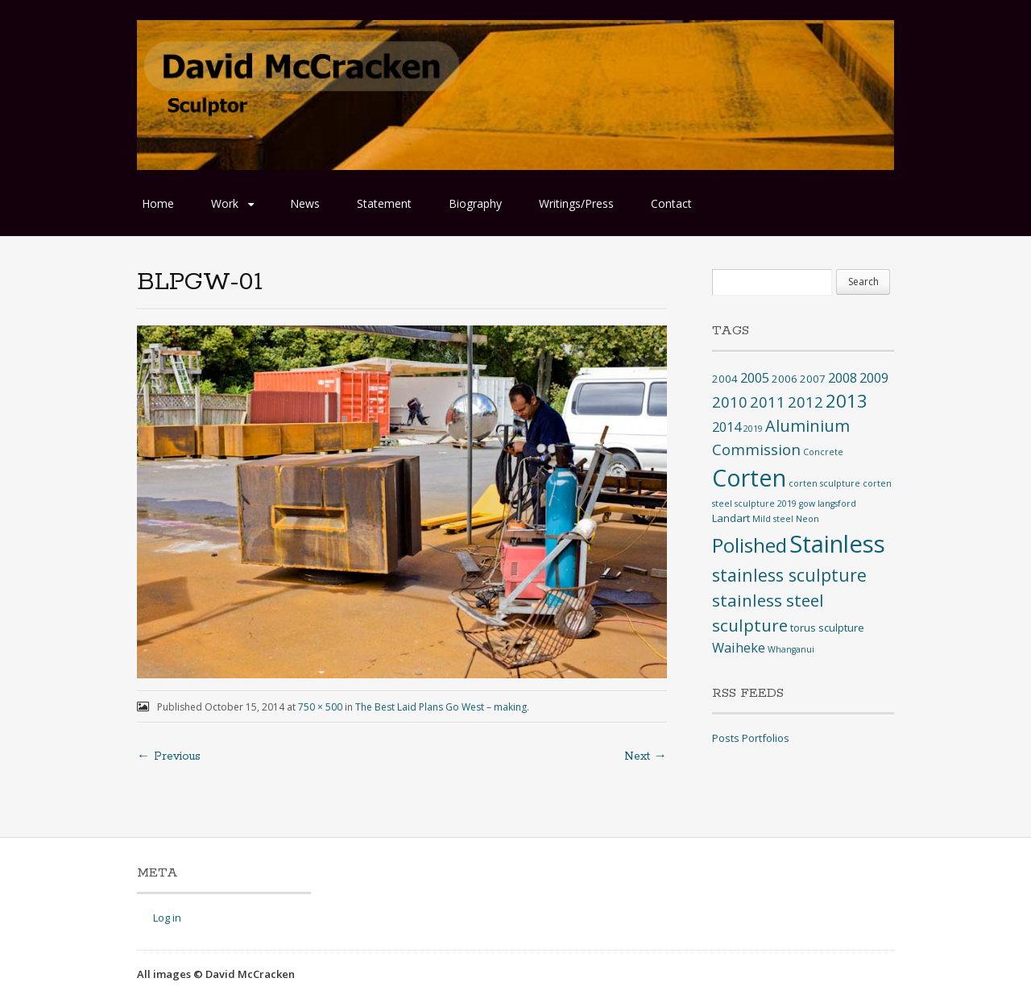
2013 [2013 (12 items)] (846, 400)
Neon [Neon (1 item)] (807, 518)
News (305, 203)
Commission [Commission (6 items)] (756, 449)
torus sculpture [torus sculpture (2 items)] (827, 627)
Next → (645, 756)
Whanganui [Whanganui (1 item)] (791, 649)
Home (158, 203)
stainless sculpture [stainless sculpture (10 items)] (789, 574)
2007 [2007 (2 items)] (813, 378)
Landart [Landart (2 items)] (731, 518)
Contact (671, 203)
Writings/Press (576, 203)
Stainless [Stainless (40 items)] (837, 544)
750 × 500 (320, 707)
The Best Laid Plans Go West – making (441, 707)
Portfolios (765, 738)
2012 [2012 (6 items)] (805, 402)
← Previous (169, 756)
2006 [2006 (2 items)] (784, 378)
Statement (384, 203)
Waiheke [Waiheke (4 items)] (738, 648)
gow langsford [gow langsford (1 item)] (827, 503)
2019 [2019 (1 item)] (753, 428)
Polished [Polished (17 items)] (749, 545)
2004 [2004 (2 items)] (725, 378)
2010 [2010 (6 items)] (729, 402)
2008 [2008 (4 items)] (842, 378)
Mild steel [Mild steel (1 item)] (772, 518)
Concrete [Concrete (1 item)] (823, 452)
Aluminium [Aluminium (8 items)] (807, 426)
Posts (725, 738)
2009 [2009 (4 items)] (873, 378)
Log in (167, 917)
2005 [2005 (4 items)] (754, 378)
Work (224, 203)
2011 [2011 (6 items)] (767, 402)
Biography (475, 203)
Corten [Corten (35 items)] (749, 477)
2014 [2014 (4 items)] (726, 427)
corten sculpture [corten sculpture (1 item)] (824, 483)
